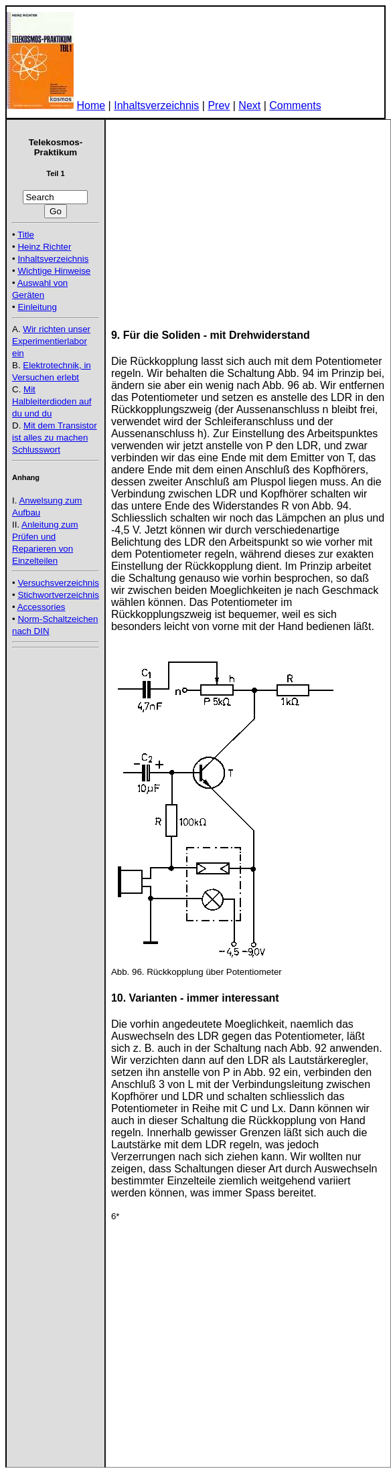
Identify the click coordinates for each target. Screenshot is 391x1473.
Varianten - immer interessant (204, 998)
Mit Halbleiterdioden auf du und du (52, 401)
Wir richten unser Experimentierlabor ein (51, 341)
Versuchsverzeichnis (58, 583)
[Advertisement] (52, 683)
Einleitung (37, 307)
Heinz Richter (44, 247)
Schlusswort (36, 450)
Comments (295, 105)
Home (90, 105)
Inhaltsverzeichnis (156, 105)
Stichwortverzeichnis (57, 595)
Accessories (41, 607)
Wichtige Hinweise (53, 271)
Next (249, 105)
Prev (219, 105)
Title (25, 235)
